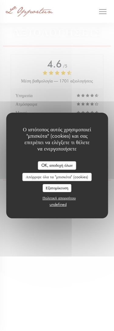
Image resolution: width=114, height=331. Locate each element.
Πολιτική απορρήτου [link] (59, 197)
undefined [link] (58, 204)
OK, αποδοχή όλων (57, 165)
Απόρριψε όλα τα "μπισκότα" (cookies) (57, 176)
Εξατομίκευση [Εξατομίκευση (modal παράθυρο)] (57, 187)
